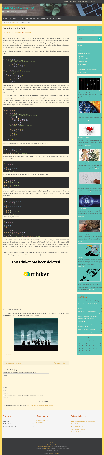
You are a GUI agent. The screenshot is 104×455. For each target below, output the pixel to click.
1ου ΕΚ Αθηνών (46, 448)
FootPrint (80, 285)
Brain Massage (81, 235)
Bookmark (8, 354)
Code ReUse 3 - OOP (83, 331)
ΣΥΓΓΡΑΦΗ (81, 48)
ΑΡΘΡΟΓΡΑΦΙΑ (82, 72)
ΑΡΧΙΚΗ (80, 45)
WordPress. (57, 453)
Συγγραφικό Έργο (82, 326)
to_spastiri (82, 56)
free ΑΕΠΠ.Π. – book (61, 363)
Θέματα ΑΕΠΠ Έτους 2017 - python (87, 329)
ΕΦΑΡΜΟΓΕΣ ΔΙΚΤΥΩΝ (84, 53)
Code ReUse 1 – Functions (85, 164)
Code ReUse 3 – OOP (77, 426)
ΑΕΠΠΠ (80, 50)
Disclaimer (52, 443)
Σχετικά (66, 1)
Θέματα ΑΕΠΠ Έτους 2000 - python (87, 337)
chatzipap (8, 32)
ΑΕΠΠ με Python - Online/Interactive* (88, 314)
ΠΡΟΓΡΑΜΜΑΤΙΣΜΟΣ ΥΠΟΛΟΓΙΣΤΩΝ (89, 69)
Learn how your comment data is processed (40, 405)
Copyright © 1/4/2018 (52, 445)
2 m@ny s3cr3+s (82, 210)
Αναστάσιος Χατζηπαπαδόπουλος (45, 446)
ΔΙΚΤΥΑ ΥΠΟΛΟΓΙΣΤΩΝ (85, 67)
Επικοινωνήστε (93, 1)
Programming (15, 22)
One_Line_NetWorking (85, 59)
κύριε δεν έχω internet (18, 7)
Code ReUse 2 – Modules (12, 363)
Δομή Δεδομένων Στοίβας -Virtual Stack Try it (89, 91)
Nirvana (51, 453)
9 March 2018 (18, 32)
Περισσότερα (88, 99)
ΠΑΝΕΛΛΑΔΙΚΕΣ (82, 64)
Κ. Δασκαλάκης (98, 33)
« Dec (79, 358)
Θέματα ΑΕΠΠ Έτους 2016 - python (87, 334)
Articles (7, 22)
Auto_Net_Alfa (83, 61)
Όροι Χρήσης (73, 1)
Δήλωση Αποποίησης (83, 1)
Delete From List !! (83, 187)
